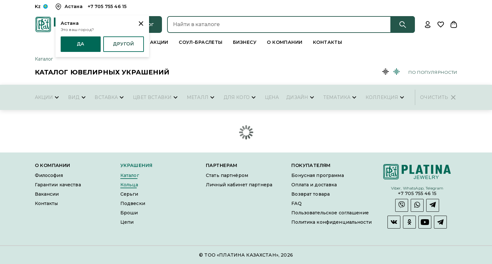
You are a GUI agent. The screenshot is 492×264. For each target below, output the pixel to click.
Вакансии (47, 194)
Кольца (129, 184)
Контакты (329, 42)
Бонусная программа (317, 175)
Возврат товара (310, 194)
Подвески (132, 203)
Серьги (129, 194)
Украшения (136, 165)
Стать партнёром (227, 175)
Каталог (44, 59)
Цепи (127, 222)
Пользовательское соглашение (330, 212)
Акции (157, 42)
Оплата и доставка (314, 184)
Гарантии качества (58, 184)
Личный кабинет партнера (239, 184)
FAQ (296, 203)
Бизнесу (244, 42)
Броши (129, 212)
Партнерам (221, 165)
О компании (285, 42)
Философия (49, 175)
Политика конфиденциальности (331, 222)
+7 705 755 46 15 (417, 193)
